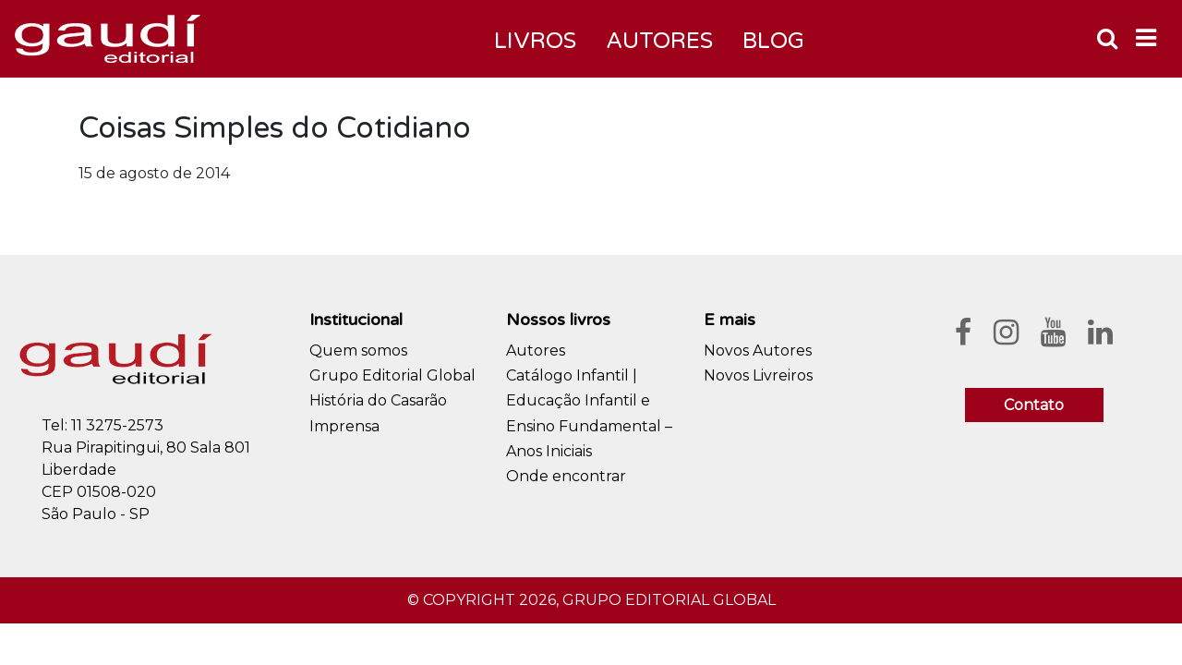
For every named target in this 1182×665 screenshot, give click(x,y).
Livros (535, 41)
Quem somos (358, 350)
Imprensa (344, 426)
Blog (773, 41)
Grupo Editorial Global (392, 375)
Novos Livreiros (758, 375)
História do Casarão (378, 400)
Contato (1034, 405)
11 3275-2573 (117, 425)
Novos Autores (758, 350)
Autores (535, 350)
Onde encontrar (566, 476)
